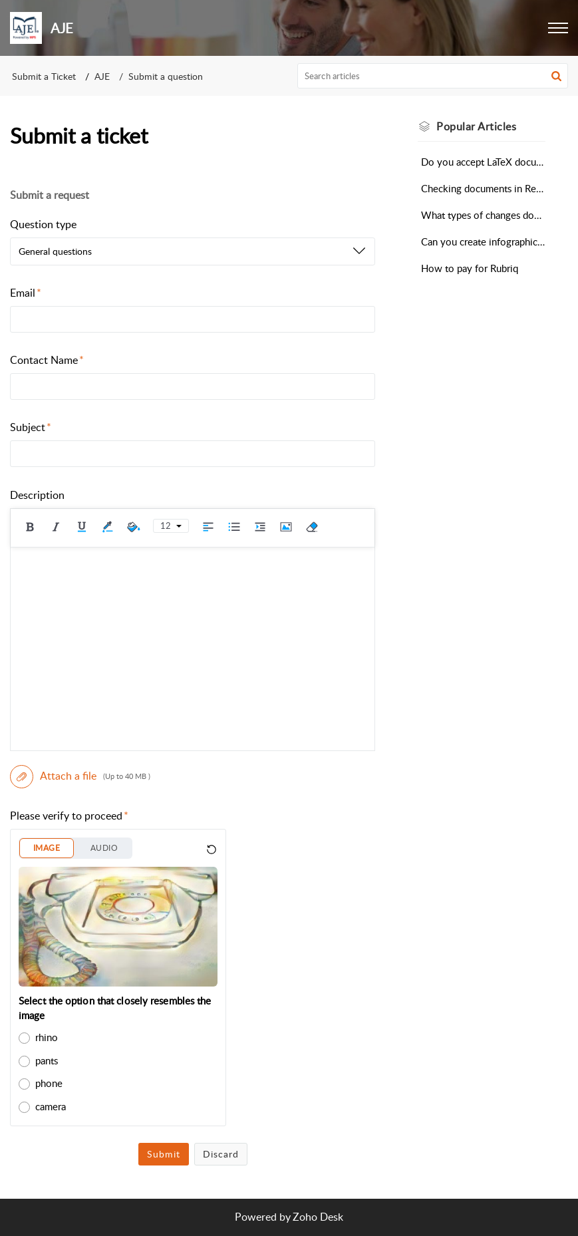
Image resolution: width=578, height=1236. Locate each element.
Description (37, 495)
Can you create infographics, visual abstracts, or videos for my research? (483, 241)
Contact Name (47, 360)
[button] (558, 28)
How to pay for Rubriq (469, 268)
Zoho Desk (318, 1216)
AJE (102, 76)
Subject (30, 427)
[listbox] (192, 251)
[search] (432, 75)
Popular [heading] (476, 126)
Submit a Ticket (44, 76)
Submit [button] (163, 1154)
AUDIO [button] (104, 847)
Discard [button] (221, 1154)
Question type (43, 224)
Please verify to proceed (69, 815)
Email (25, 292)
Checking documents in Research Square (483, 188)
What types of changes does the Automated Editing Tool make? (483, 215)
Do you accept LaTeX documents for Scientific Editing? (483, 161)
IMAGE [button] (46, 847)
